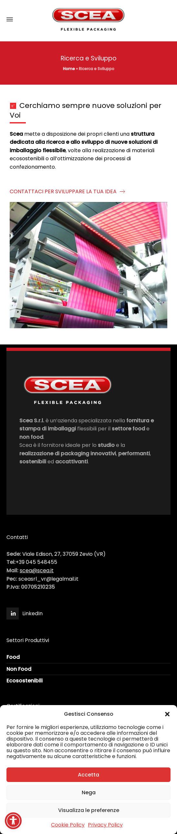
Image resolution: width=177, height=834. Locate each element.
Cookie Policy (68, 825)
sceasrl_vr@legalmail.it (48, 579)
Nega (89, 792)
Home (69, 68)
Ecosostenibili (24, 680)
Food (13, 657)
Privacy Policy (105, 825)
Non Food (18, 669)
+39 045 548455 (36, 562)
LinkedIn (32, 613)
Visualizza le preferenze (88, 810)
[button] (167, 714)
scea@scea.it (37, 570)
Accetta (88, 774)
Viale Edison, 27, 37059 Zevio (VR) (64, 554)
